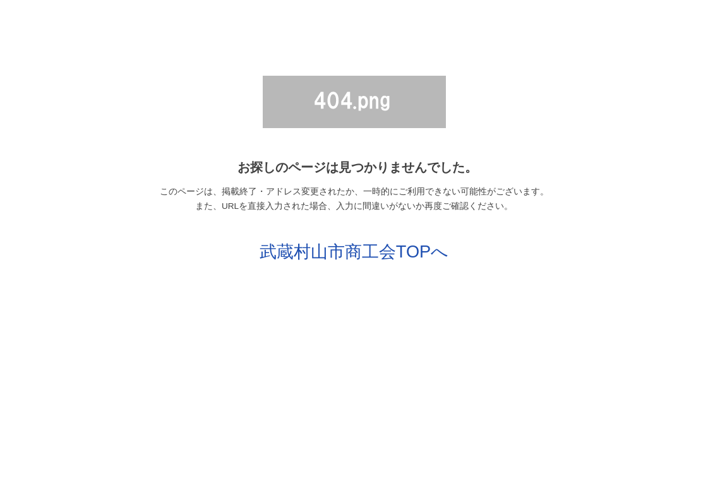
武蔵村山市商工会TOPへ (354, 251)
